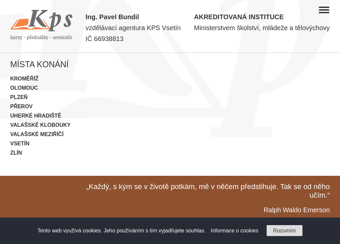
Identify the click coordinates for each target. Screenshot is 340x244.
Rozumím (284, 230)
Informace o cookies (234, 230)
